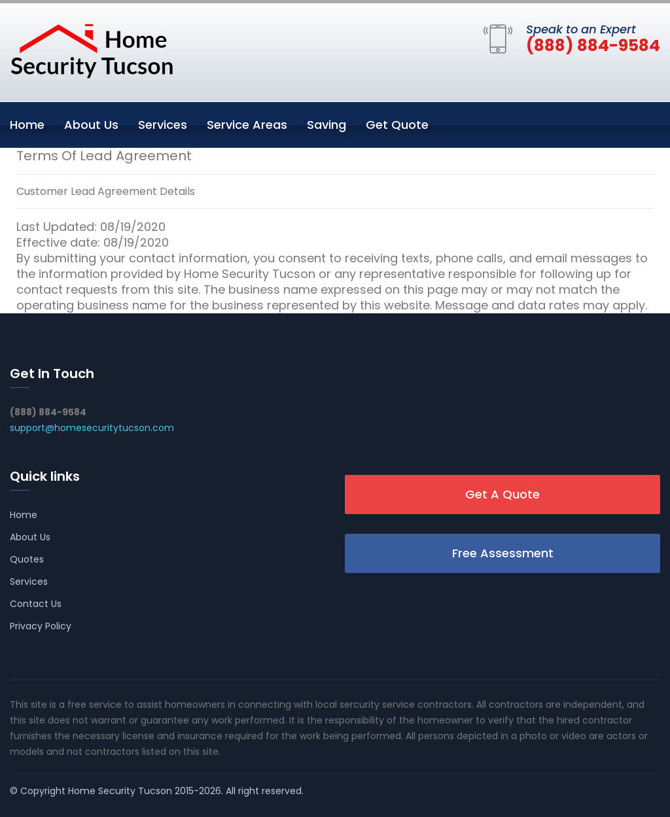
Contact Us (36, 603)
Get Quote (397, 124)
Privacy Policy (40, 626)
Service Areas (247, 124)
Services (162, 124)
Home (27, 124)
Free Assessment (503, 553)
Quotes (27, 559)
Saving (326, 124)
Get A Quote (502, 494)
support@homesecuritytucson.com (92, 427)
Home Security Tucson (120, 790)
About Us (91, 124)
